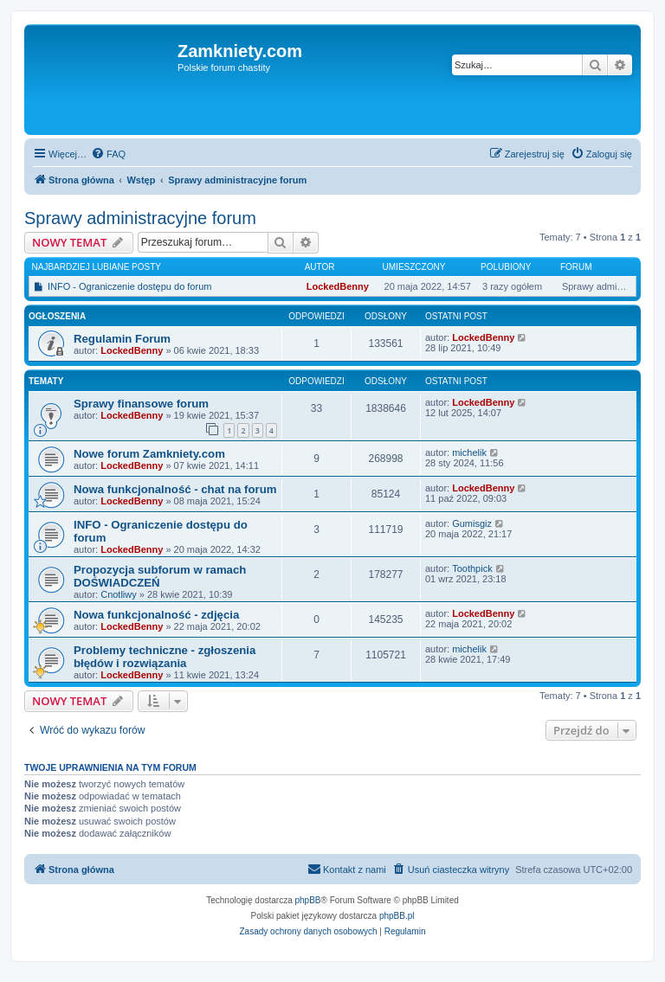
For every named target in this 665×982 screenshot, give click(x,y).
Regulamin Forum (122, 338)
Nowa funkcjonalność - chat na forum (175, 489)
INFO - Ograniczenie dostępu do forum (130, 286)
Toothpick (472, 568)
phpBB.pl (397, 916)
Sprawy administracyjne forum (140, 218)
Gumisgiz (472, 523)
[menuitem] (108, 154)
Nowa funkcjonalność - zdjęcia (156, 614)
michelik (469, 452)
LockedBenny (338, 286)
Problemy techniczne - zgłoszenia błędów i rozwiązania (164, 657)
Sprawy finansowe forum (141, 403)
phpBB (308, 900)
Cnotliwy (118, 594)
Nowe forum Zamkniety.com (149, 453)
